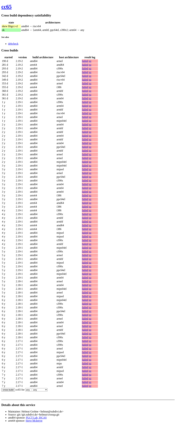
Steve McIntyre (34, 420)
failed (85, 61)
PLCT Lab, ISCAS (36, 417)
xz (90, 61)
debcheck (13, 43)
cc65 (6, 7)
